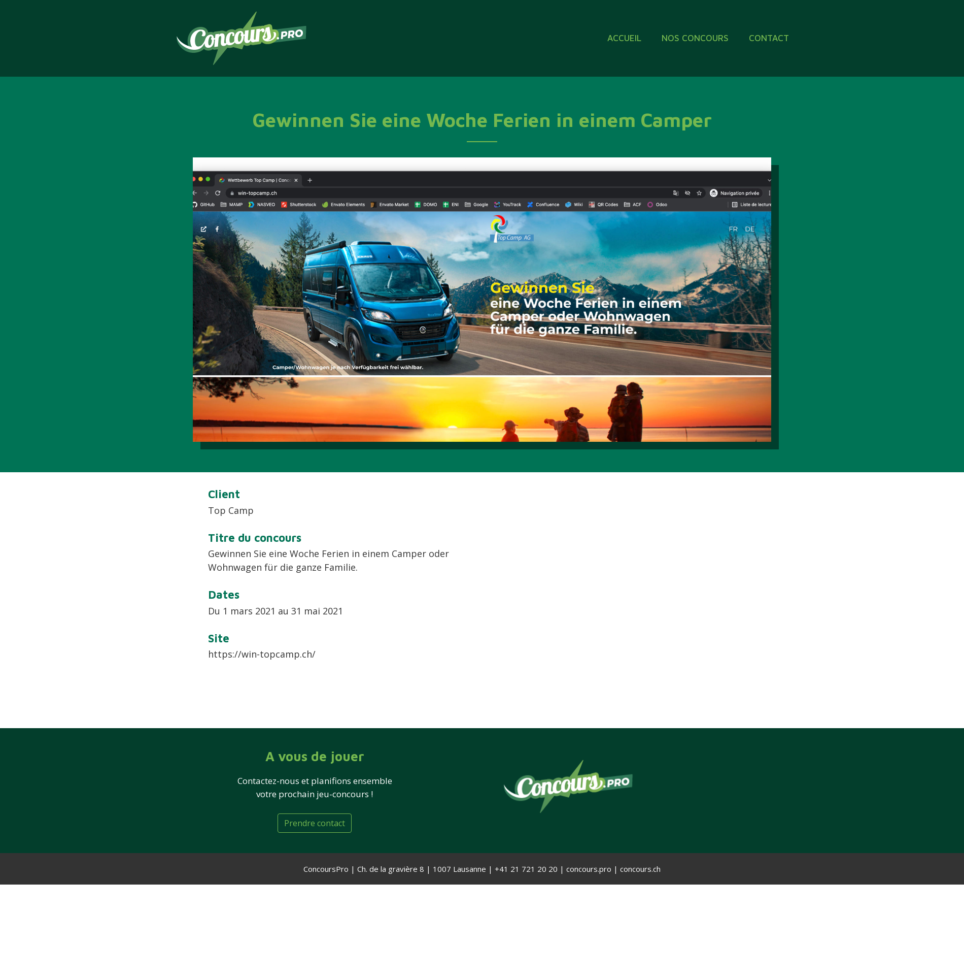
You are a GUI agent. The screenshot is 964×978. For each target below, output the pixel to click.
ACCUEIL (624, 38)
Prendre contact (314, 823)
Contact (769, 38)
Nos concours (695, 38)
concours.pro (588, 869)
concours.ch (640, 869)
